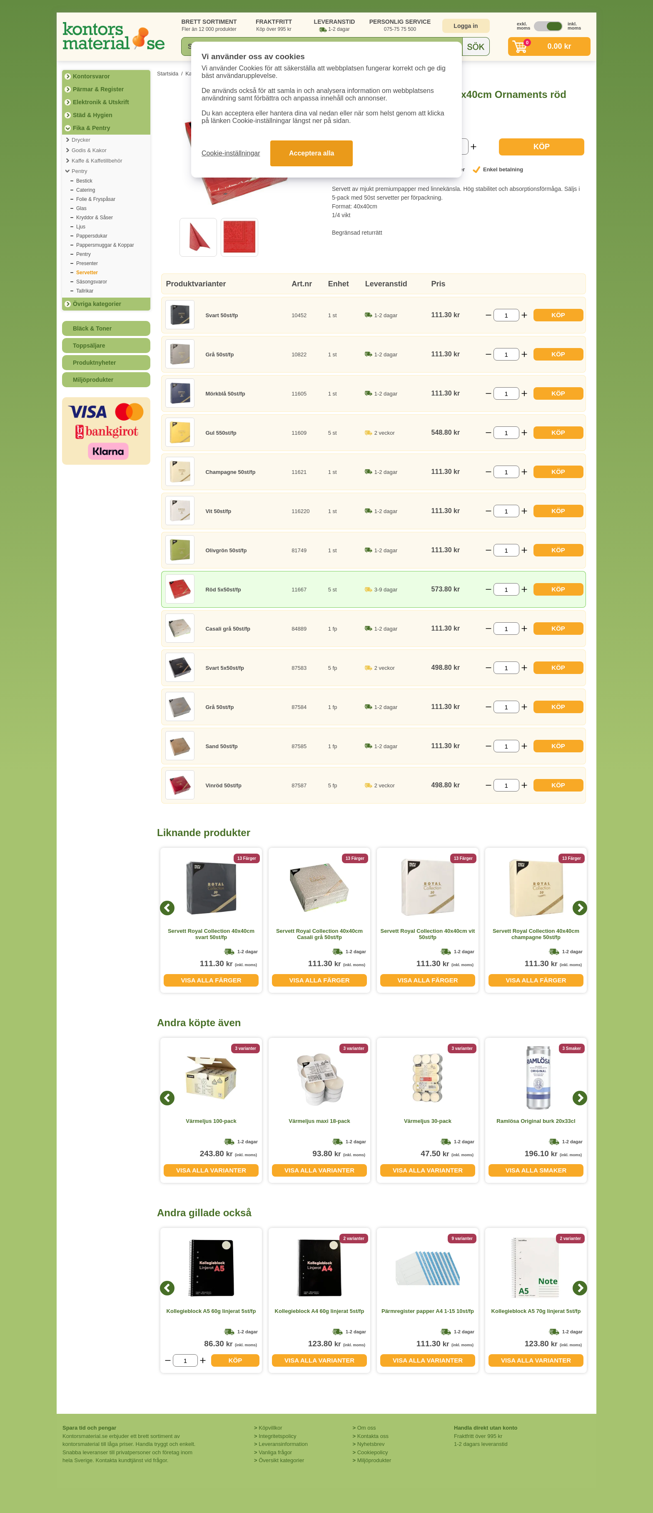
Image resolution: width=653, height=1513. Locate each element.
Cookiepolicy (372, 1452)
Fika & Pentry (91, 128)
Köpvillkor (270, 1428)
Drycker (81, 140)
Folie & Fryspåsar (95, 199)
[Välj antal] (506, 315)
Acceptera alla (311, 153)
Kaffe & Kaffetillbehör (97, 161)
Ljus (80, 227)
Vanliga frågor (275, 1452)
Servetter (87, 273)
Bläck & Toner (92, 328)
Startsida (167, 73)
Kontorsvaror (91, 76)
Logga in (466, 26)
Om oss (366, 1428)
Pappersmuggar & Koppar (105, 245)
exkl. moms (521, 25)
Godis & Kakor (89, 150)
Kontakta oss (373, 1436)
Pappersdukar (91, 236)
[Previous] (167, 908)
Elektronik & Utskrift (101, 102)
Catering (85, 190)
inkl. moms (572, 25)
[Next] (580, 908)
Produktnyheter (94, 362)
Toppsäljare (89, 345)
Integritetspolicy (277, 1436)
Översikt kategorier (281, 1460)
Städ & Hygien (92, 115)
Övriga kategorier (97, 304)
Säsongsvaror (91, 282)
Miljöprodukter (93, 379)
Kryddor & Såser (94, 217)
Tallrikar (84, 291)
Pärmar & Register (98, 89)
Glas (81, 208)
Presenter (87, 263)
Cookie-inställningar (231, 153)
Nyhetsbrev (371, 1444)
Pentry (79, 171)
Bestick (84, 181)
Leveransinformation (283, 1444)
